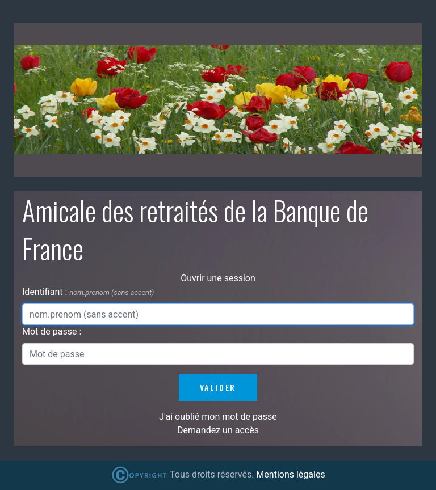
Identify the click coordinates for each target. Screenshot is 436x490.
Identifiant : (45, 291)
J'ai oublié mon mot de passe (217, 416)
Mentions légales (290, 474)
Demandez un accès (218, 430)
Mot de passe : (51, 331)
